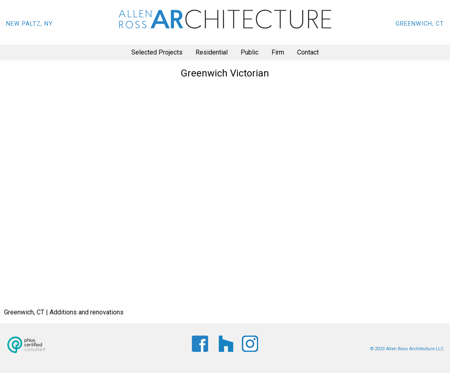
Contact (308, 52)
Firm (278, 52)
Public (250, 52)
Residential (212, 52)
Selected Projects (157, 52)
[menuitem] (157, 52)
